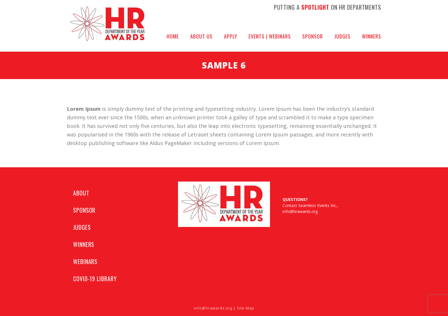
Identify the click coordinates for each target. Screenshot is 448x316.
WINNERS (83, 244)
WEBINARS (85, 261)
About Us (201, 36)
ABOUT (81, 193)
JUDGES (82, 227)
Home (173, 36)
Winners (371, 36)
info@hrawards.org (300, 211)
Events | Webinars (270, 36)
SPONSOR (84, 210)
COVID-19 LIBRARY (95, 278)
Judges (342, 36)
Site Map (245, 308)
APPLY (230, 36)
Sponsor (312, 36)
